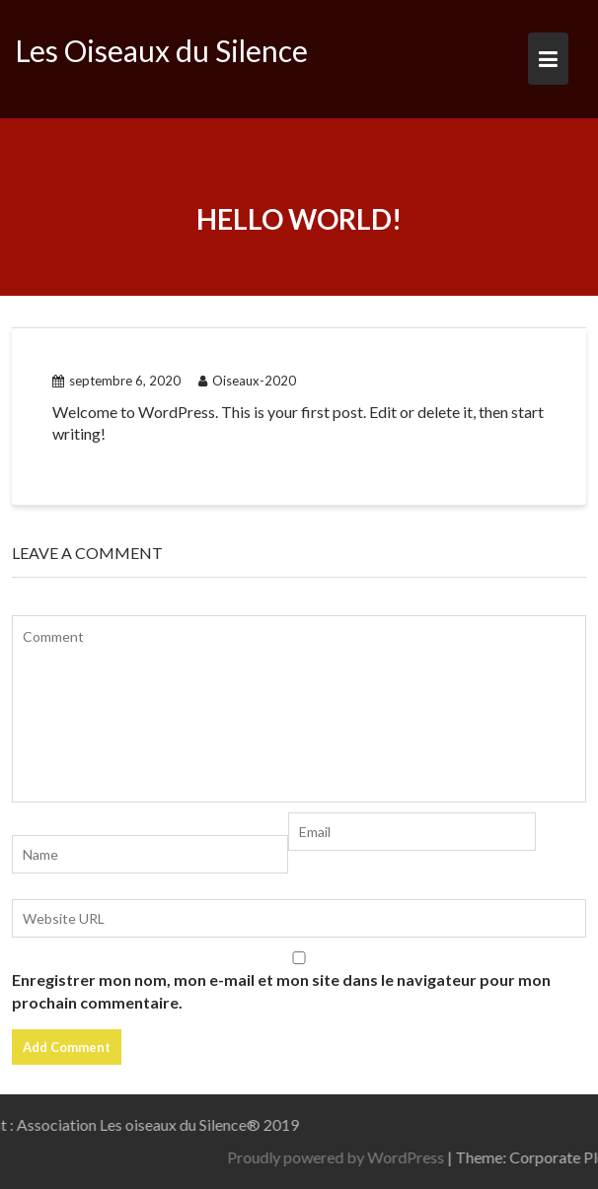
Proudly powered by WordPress (395, 1157)
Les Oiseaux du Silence (161, 50)
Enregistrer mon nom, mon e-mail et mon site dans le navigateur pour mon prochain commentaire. (281, 991)
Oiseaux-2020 (247, 380)
